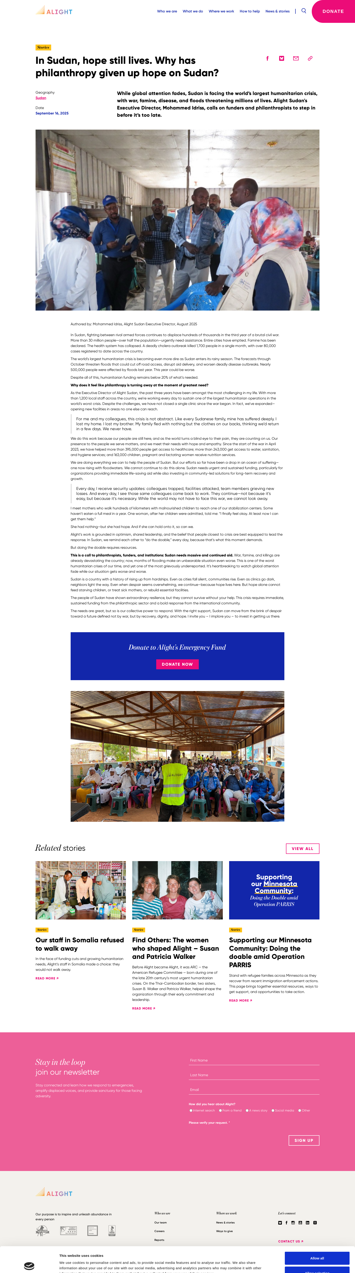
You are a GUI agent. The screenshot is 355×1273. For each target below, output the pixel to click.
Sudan (41, 98)
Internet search (204, 1110)
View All (303, 848)
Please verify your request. (209, 1123)
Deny (317, 1261)
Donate (333, 11)
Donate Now (177, 664)
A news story (258, 1110)
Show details (237, 1261)
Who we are (167, 11)
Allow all (317, 1231)
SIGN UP (304, 1140)
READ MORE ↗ (47, 978)
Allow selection (317, 1246)
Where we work (221, 11)
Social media (284, 1110)
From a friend (232, 1110)
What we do (193, 11)
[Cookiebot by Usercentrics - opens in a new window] (29, 1264)
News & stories (278, 11)
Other (306, 1110)
